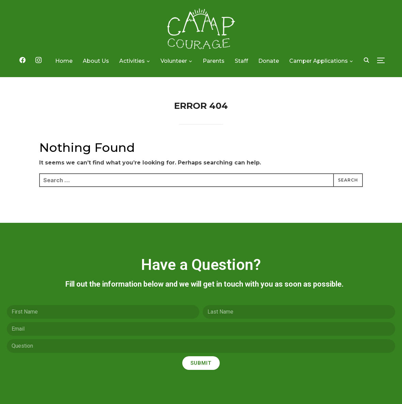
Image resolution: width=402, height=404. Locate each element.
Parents (214, 61)
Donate (268, 61)
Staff (241, 61)
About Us (96, 61)
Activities (132, 61)
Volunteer (173, 61)
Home (64, 61)
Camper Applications (318, 61)
